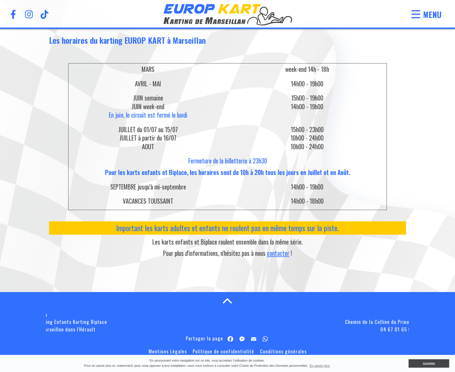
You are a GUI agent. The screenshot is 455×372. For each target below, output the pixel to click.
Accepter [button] (429, 363)
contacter (278, 253)
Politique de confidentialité (223, 351)
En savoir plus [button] (320, 365)
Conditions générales (283, 351)
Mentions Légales (168, 351)
